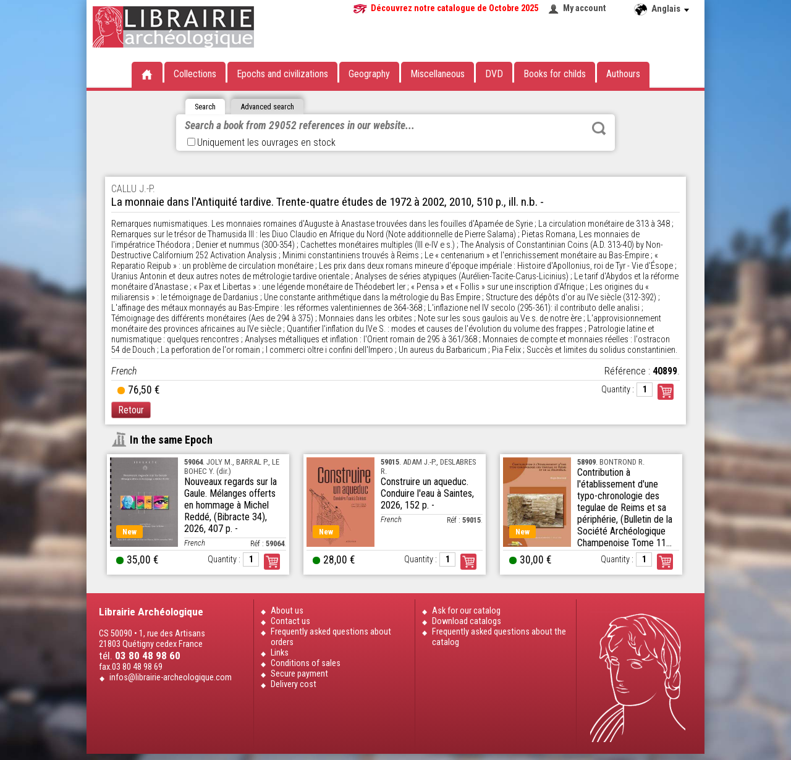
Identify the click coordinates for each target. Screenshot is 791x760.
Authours (623, 74)
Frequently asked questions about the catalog (499, 637)
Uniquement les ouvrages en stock (261, 142)
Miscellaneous (437, 74)
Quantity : (617, 389)
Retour (131, 410)
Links (280, 653)
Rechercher (598, 128)
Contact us (290, 621)
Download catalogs (466, 621)
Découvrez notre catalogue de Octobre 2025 (454, 8)
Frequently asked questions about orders (331, 637)
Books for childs (554, 74)
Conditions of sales (306, 663)
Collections (195, 74)
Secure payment (299, 674)
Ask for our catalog (466, 611)
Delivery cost (293, 684)
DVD (494, 74)
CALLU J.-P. (133, 189)
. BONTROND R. (611, 462)
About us (287, 611)
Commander (666, 392)
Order (272, 562)
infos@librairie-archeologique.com (170, 677)
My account (584, 8)
